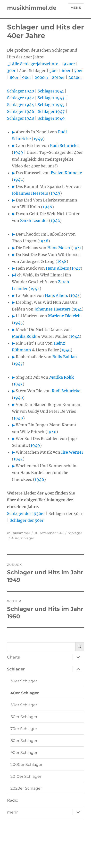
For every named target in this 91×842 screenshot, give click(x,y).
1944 (75, 295)
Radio (12, 800)
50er (53, 70)
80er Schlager (23, 740)
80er (14, 77)
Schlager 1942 (20, 97)
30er (11, 70)
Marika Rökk (24, 336)
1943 (18, 384)
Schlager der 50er (26, 520)
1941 (77, 247)
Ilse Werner (72, 452)
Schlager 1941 (51, 91)
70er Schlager (23, 728)
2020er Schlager (26, 788)
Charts (13, 657)
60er (66, 70)
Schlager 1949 (51, 118)
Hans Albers (57, 268)
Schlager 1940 (20, 91)
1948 (43, 240)
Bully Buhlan (64, 356)
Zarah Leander (34, 220)
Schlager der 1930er (26, 513)
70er (78, 70)
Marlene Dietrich (64, 315)
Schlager (75, 533)
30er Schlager (23, 681)
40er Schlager (24, 693)
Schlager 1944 (20, 104)
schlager (27, 538)
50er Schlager (23, 705)
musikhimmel (18, 533)
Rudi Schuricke (64, 145)
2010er (58, 77)
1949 (38, 138)
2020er (75, 77)
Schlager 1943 (51, 97)
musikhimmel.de (32, 7)
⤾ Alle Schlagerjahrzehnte (32, 63)
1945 (18, 322)
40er (15, 538)
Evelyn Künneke (66, 172)
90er (26, 77)
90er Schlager (23, 752)
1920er (68, 63)
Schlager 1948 (20, 118)
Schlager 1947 (51, 111)
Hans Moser (58, 247)
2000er (41, 77)
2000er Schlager (26, 764)
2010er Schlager (25, 776)
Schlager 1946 (20, 111)
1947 (76, 268)
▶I (14, 275)
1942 (18, 179)
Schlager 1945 (51, 104)
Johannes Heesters (30, 193)
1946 (47, 206)
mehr (12, 812)
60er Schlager (23, 716)
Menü (76, 7)
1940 (66, 350)
